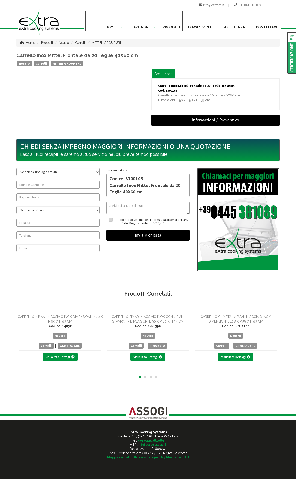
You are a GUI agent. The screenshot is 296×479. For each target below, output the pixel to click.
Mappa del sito (119, 457)
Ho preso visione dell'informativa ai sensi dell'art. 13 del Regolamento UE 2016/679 (154, 221)
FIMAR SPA (157, 346)
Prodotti (47, 43)
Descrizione (163, 74)
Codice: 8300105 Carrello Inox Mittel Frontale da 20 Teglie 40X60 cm (148, 185)
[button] (139, 377)
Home (30, 43)
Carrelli (80, 43)
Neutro (64, 43)
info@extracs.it (213, 5)
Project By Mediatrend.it (168, 457)
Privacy (140, 457)
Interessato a (116, 170)
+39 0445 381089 (250, 5)
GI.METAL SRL (70, 346)
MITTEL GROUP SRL (107, 43)
